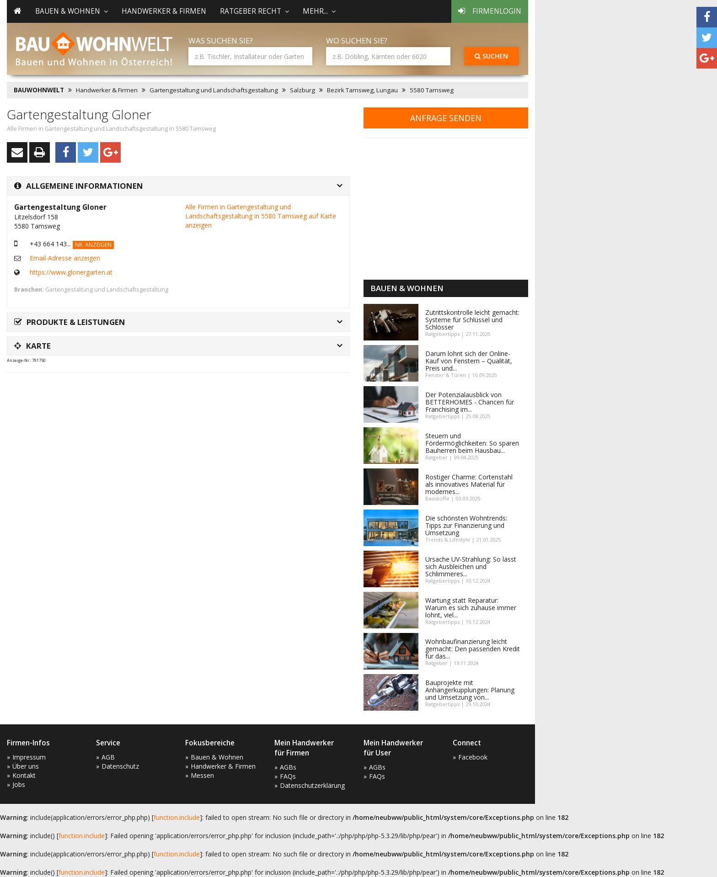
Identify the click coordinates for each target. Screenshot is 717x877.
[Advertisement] (173, 402)
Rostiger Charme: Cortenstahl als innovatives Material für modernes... (469, 484)
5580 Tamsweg (432, 90)
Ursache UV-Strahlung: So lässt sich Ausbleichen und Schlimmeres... (470, 566)
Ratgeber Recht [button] (254, 11)
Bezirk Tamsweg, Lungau (362, 90)
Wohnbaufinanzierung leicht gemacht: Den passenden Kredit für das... (472, 648)
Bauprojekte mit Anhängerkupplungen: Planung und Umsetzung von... (469, 690)
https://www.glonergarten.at (71, 272)
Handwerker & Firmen (164, 11)
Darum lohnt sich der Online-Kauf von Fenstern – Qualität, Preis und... (468, 360)
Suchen (491, 56)
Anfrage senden (446, 117)
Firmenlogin (489, 11)
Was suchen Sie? (220, 40)
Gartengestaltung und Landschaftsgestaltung (214, 90)
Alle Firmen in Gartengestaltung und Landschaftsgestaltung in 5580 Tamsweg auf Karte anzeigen (260, 215)
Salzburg (302, 90)
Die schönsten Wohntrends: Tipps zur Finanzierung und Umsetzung (466, 525)
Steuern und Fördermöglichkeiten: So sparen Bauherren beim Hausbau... (472, 443)
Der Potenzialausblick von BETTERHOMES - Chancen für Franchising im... (469, 402)
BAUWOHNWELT (39, 90)
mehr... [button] (319, 11)
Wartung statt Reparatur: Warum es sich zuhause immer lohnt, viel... (470, 607)
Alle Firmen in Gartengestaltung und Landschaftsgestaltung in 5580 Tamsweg (111, 129)
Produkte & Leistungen (69, 322)
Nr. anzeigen (93, 245)
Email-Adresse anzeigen (65, 258)
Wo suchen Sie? (356, 40)
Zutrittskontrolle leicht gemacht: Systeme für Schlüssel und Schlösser (472, 319)
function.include (177, 817)
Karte (32, 345)
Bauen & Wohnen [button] (71, 11)
